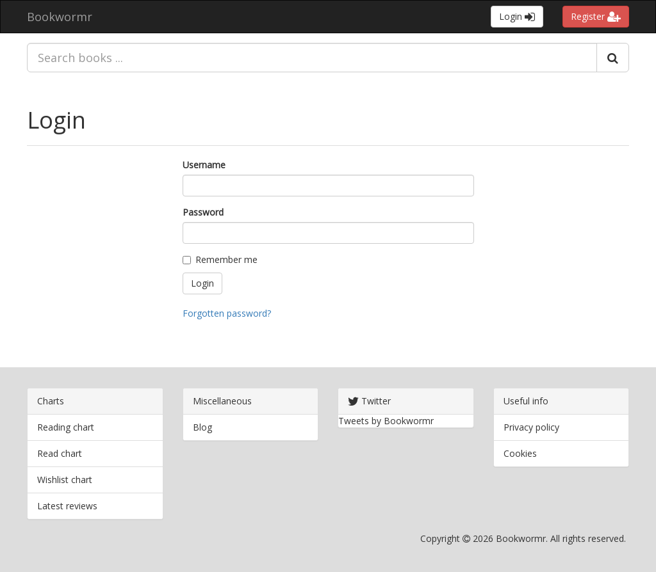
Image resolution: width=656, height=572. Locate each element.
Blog (202, 427)
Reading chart (65, 427)
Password (203, 212)
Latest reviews (67, 506)
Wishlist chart (64, 479)
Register (596, 16)
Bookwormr (59, 16)
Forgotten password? (227, 313)
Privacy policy (531, 427)
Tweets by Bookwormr (386, 421)
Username (204, 165)
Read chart (59, 453)
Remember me (220, 259)
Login (517, 16)
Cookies (520, 453)
